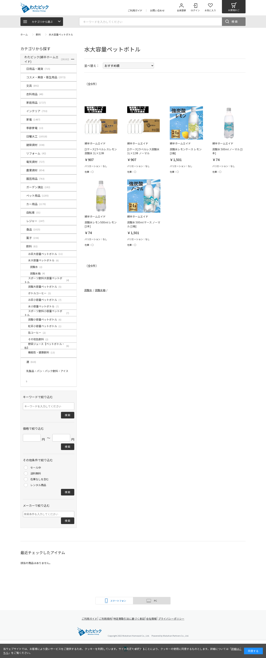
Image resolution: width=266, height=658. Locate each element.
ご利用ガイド (89, 618)
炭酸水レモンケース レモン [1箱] (186, 151)
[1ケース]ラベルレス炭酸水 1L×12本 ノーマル (143, 151)
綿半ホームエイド (89, 632)
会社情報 (152, 618)
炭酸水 (88, 290)
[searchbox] (49, 514)
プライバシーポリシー (172, 618)
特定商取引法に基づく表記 (129, 618)
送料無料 (35, 473)
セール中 (35, 467)
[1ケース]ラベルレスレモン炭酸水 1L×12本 (101, 151)
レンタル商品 (38, 485)
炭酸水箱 (100, 290)
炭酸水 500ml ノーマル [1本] (227, 151)
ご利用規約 (106, 618)
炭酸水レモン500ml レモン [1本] (101, 224)
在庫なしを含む (39, 479)
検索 (234, 21)
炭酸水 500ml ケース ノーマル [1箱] (143, 224)
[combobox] (48, 514)
